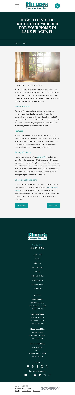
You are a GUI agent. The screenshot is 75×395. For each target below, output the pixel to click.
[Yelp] (33, 366)
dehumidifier (41, 157)
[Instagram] (42, 366)
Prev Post (22, 206)
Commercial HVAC (37, 284)
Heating (37, 271)
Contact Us (37, 289)
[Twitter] (47, 366)
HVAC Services (37, 280)
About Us (37, 263)
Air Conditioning (37, 267)
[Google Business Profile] (28, 366)
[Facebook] (37, 366)
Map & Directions (37, 309)
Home (37, 259)
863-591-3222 (37, 248)
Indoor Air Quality (37, 276)
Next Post (53, 206)
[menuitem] (17, 391)
